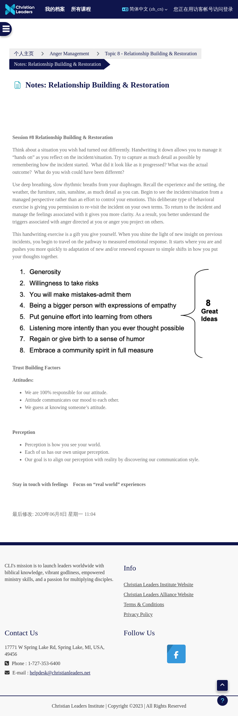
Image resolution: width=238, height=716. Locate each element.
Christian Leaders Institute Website (158, 584)
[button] (144, 9)
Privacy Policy (138, 614)
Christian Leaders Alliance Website (158, 594)
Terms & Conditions (144, 604)
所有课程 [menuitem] (81, 9)
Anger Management (69, 53)
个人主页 (24, 53)
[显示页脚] (222, 700)
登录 (228, 9)
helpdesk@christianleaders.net (60, 672)
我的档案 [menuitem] (55, 9)
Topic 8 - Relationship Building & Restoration (151, 53)
